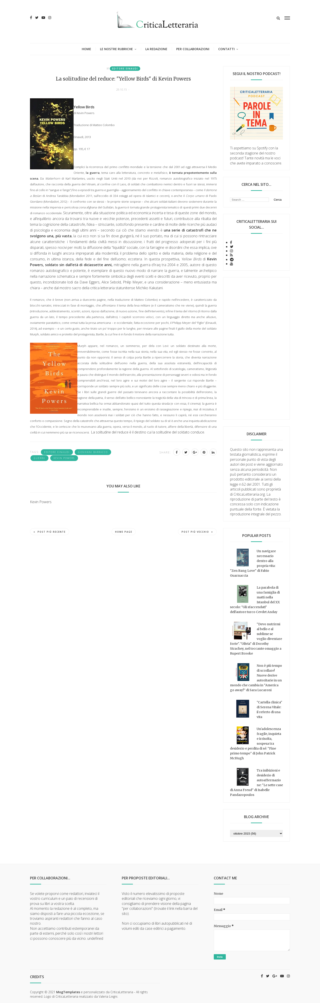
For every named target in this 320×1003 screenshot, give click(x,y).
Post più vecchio (197, 531)
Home (86, 49)
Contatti (226, 49)
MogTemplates (68, 992)
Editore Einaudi (125, 68)
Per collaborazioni (192, 49)
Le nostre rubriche (116, 49)
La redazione (156, 49)
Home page (123, 531)
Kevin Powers (64, 458)
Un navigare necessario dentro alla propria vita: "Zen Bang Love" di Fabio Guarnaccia (253, 563)
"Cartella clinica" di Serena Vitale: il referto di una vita (269, 709)
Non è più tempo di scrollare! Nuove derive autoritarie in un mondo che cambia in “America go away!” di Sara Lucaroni (256, 678)
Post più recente (50, 531)
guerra (39, 458)
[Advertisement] (256, 348)
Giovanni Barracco (93, 452)
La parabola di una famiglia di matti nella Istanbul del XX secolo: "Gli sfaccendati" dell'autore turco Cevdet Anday (255, 600)
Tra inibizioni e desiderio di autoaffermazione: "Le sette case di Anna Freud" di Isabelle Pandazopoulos (256, 782)
